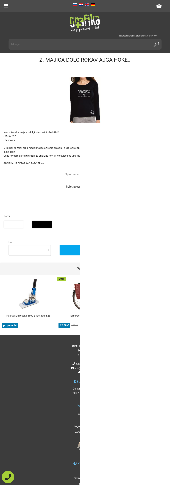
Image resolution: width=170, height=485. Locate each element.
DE (93, 4)
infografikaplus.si (85, 368)
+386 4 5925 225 (86, 363)
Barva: (7, 216)
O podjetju (84, 414)
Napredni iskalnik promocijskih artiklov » (138, 36)
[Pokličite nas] (8, 477)
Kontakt (84, 420)
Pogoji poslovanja (84, 426)
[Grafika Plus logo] (85, 23)
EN (87, 4)
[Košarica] (158, 6)
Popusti (84, 472)
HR (81, 4)
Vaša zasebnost (84, 432)
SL (75, 4)
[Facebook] (79, 372)
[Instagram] (83, 372)
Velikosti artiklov (84, 478)
